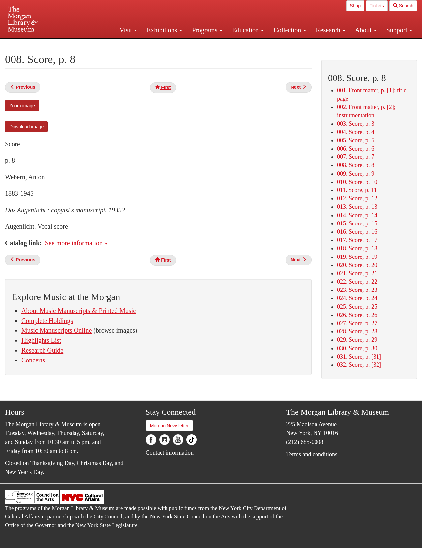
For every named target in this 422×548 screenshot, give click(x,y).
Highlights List (41, 340)
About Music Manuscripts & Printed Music (78, 310)
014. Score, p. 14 (357, 215)
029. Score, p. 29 (357, 339)
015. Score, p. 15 (357, 223)
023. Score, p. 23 (357, 290)
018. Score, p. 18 (357, 248)
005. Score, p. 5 (355, 140)
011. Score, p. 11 (357, 190)
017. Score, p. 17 (357, 240)
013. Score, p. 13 (357, 206)
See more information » (76, 243)
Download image (26, 126)
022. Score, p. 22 (357, 281)
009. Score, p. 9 (355, 173)
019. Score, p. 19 (357, 257)
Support (399, 30)
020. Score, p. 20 (357, 265)
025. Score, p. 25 (357, 306)
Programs (207, 30)
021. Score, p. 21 (357, 273)
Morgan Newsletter (169, 425)
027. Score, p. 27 (357, 323)
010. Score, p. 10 (357, 182)
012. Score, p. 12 (357, 198)
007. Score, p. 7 (355, 157)
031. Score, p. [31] (359, 356)
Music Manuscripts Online (56, 330)
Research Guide (42, 350)
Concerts (33, 360)
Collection (290, 30)
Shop (355, 5)
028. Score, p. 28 (357, 331)
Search (403, 5)
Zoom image (22, 105)
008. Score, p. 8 (355, 165)
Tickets (377, 5)
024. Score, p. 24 (357, 298)
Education (248, 30)
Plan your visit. (132, 44)
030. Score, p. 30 (357, 348)
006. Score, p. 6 (355, 148)
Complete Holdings (47, 320)
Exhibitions (164, 30)
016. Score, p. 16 (357, 231)
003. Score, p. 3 (355, 123)
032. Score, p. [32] (359, 364)
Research (330, 30)
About (366, 30)
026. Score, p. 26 (357, 315)
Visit (128, 30)
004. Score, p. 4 (355, 132)
